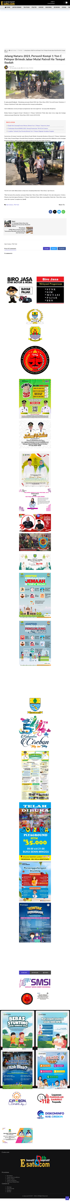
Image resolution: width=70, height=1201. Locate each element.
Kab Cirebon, (26, 68)
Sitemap (9, 1180)
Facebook (61, 242)
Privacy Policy (11, 1172)
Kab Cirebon (9, 204)
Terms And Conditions (13, 1170)
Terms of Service (11, 1174)
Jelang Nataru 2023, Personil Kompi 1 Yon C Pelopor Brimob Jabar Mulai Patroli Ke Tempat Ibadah (34, 59)
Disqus (54, 242)
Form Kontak (10, 1182)
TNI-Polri (16, 204)
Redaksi (9, 1183)
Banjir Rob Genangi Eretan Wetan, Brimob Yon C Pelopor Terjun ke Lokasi (29, 125)
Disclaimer (10, 1169)
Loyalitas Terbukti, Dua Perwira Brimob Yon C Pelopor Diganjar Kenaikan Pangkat (31, 131)
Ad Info (9, 1185)
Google (46, 242)
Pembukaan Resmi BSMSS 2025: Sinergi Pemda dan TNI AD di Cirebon (28, 128)
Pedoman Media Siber (13, 1175)
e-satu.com (25, 1189)
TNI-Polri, (31, 68)
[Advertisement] (35, 31)
